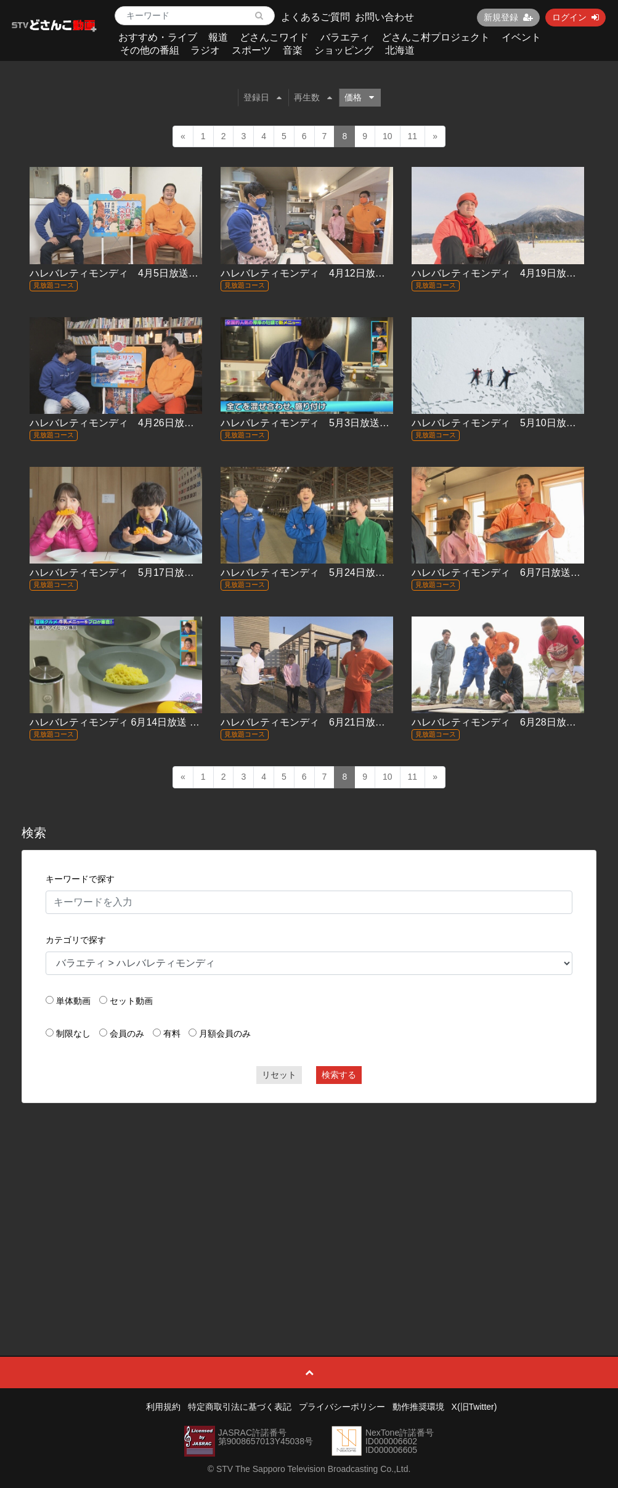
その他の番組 (149, 50)
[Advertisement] (309, 1201)
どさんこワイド (274, 37)
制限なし (73, 1033)
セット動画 (131, 1001)
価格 (359, 97)
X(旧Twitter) (474, 1407)
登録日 (262, 97)
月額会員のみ (225, 1033)
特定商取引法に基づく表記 (239, 1407)
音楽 (293, 50)
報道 (218, 37)
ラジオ (205, 50)
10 (387, 136)
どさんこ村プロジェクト (435, 37)
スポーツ (251, 50)
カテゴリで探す (76, 940)
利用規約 (163, 1407)
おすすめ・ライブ (157, 37)
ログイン (575, 17)
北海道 (400, 50)
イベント (521, 37)
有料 (172, 1033)
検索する (339, 1075)
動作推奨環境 (418, 1407)
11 (413, 136)
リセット (279, 1075)
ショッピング (343, 50)
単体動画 (73, 1001)
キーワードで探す (80, 879)
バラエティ (345, 37)
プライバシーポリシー (342, 1407)
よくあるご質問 (315, 17)
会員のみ (127, 1033)
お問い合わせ (384, 17)
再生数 (313, 97)
